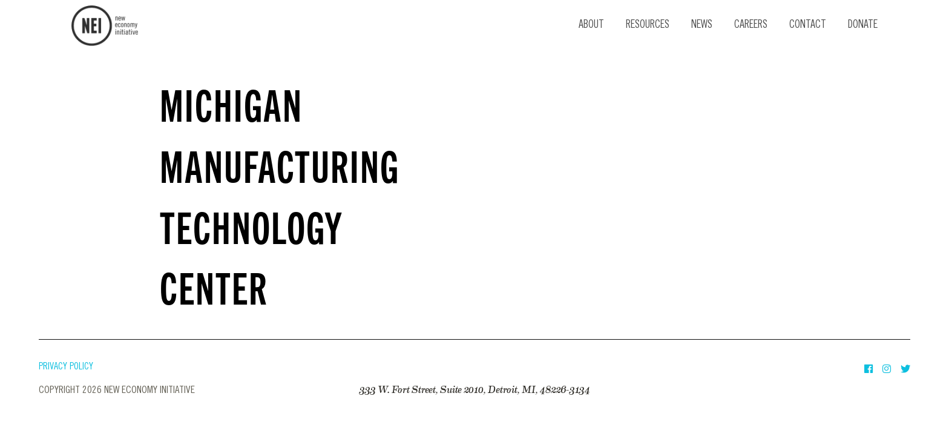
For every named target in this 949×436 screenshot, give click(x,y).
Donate (863, 25)
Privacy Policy (66, 367)
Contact (807, 25)
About (591, 25)
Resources (647, 25)
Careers (750, 25)
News (701, 25)
